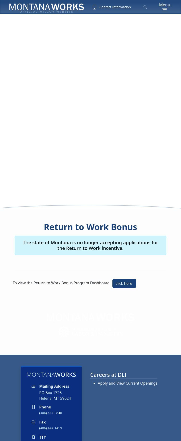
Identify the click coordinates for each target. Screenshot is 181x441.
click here (124, 262)
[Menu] (164, 7)
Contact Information (111, 7)
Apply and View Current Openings (127, 362)
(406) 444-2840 (50, 392)
